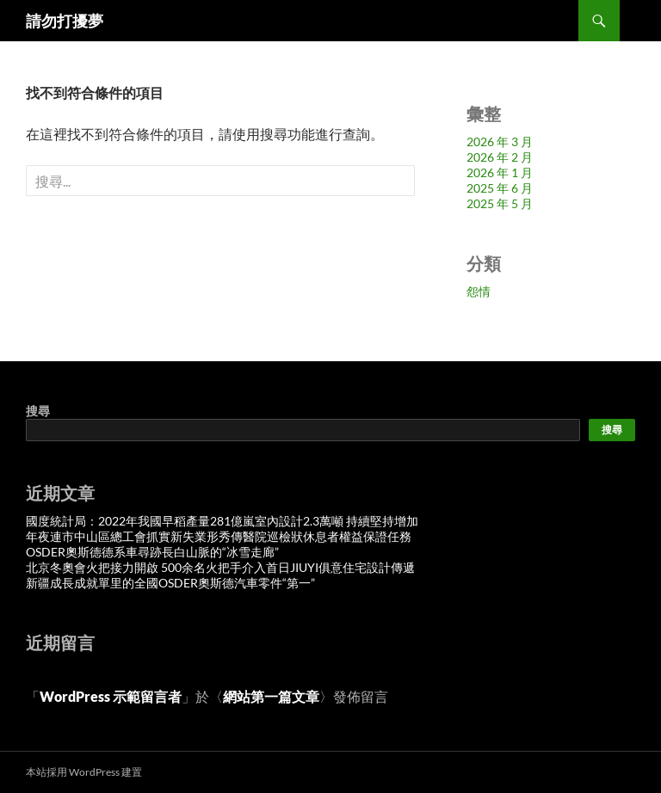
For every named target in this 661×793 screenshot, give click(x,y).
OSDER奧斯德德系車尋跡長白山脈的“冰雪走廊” (152, 551)
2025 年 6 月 (499, 188)
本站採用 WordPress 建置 (84, 771)
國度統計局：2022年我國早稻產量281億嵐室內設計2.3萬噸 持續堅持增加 (222, 520)
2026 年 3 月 (499, 141)
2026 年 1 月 (499, 172)
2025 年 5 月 (499, 203)
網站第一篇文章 (271, 696)
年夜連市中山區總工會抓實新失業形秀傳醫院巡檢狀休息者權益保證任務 (218, 536)
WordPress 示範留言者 (111, 696)
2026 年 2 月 (499, 157)
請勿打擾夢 (64, 20)
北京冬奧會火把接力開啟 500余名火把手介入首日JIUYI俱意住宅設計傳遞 (220, 567)
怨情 (478, 291)
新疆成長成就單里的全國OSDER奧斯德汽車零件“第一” (170, 582)
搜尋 (38, 410)
